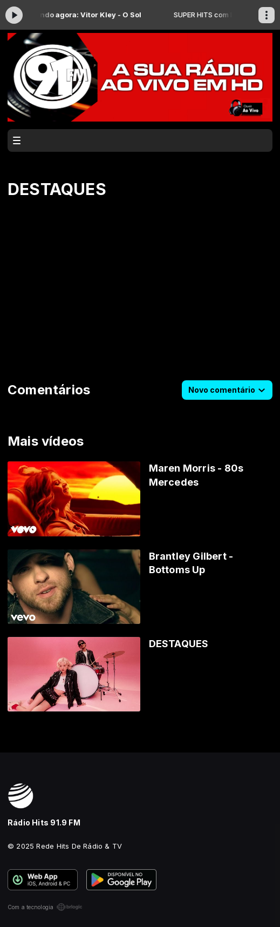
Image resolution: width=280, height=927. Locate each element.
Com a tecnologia (45, 907)
